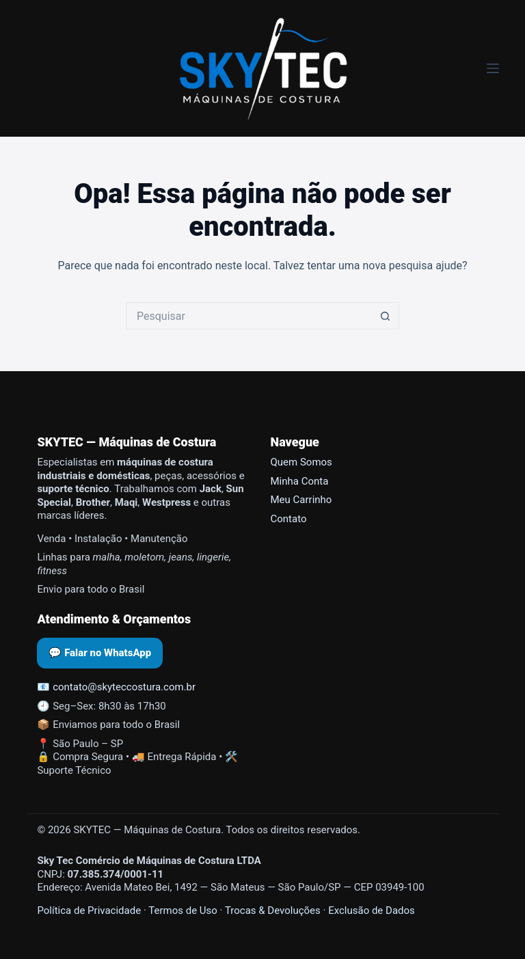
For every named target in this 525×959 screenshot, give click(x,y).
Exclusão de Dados (371, 910)
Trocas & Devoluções (273, 910)
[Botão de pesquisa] (385, 315)
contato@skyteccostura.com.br (124, 687)
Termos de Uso (182, 910)
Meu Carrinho (301, 500)
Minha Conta (300, 481)
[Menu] (493, 68)
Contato (289, 519)
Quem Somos (301, 462)
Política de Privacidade (89, 910)
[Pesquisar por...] (249, 315)
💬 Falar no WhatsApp (100, 653)
